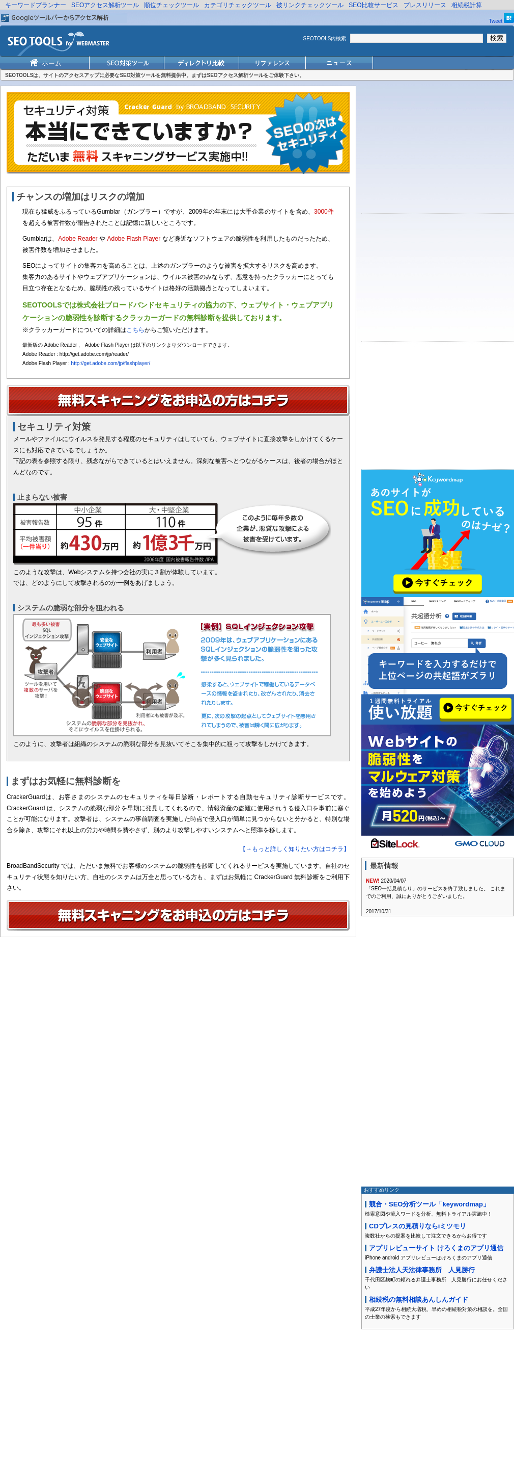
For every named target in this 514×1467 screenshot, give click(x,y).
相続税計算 (466, 5)
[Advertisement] (437, 149)
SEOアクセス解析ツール (105, 5)
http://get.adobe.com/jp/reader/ (94, 354)
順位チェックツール (171, 5)
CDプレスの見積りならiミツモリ (417, 1226)
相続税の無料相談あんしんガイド (418, 1299)
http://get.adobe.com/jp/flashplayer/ (111, 363)
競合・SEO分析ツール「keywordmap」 (429, 1204)
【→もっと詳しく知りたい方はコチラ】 (295, 849)
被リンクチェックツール (310, 5)
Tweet (496, 21)
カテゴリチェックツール (237, 5)
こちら (135, 329)
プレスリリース (425, 5)
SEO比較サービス (373, 5)
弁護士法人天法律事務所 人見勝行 (422, 1270)
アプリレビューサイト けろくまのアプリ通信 (436, 1248)
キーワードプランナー (35, 5)
